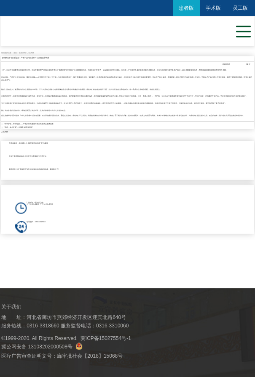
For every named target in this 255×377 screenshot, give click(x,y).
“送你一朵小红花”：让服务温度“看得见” (18, 127)
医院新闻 (22, 53)
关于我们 (11, 307)
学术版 (213, 8)
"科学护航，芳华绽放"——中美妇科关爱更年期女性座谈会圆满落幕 (29, 124)
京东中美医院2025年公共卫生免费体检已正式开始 (27, 156)
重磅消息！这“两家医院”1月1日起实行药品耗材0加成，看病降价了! (34, 169)
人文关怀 (30, 53)
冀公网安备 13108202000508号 (42, 347)
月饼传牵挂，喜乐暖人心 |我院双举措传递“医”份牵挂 (28, 143)
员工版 (240, 8)
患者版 (186, 8)
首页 (15, 53)
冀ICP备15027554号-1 (106, 338)
